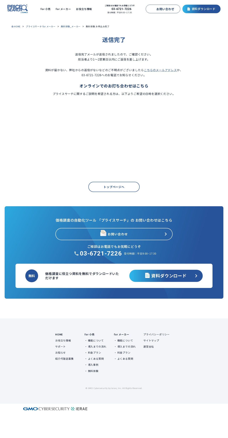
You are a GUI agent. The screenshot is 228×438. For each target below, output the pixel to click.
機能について (96, 340)
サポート (60, 346)
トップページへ (114, 192)
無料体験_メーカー (71, 26)
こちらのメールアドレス (160, 70)
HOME (17, 26)
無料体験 (93, 371)
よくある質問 (96, 358)
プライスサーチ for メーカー (41, 26)
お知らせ (60, 352)
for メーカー (64, 9)
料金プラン (94, 352)
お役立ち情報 (85, 9)
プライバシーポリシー (156, 334)
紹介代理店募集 (64, 358)
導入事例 (93, 364)
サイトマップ (151, 340)
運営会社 (148, 346)
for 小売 (47, 9)
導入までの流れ (97, 346)
